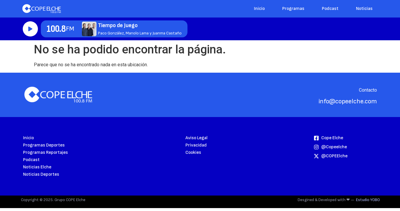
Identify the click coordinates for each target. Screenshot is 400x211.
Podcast (330, 8)
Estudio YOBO (368, 199)
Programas (293, 8)
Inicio (259, 8)
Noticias (364, 8)
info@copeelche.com (348, 101)
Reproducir (30, 28)
